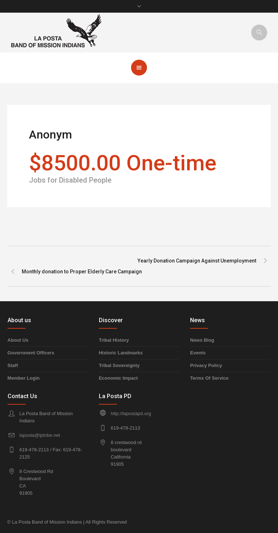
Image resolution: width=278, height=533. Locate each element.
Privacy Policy (206, 365)
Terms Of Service (209, 378)
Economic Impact (118, 378)
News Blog (202, 340)
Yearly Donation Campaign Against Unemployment (197, 261)
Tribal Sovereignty (119, 365)
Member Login (24, 378)
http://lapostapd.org (131, 413)
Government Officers (31, 352)
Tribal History (114, 340)
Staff (13, 365)
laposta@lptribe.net (40, 435)
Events (198, 352)
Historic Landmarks (121, 352)
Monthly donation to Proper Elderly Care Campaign (82, 271)
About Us (18, 340)
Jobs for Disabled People (70, 180)
